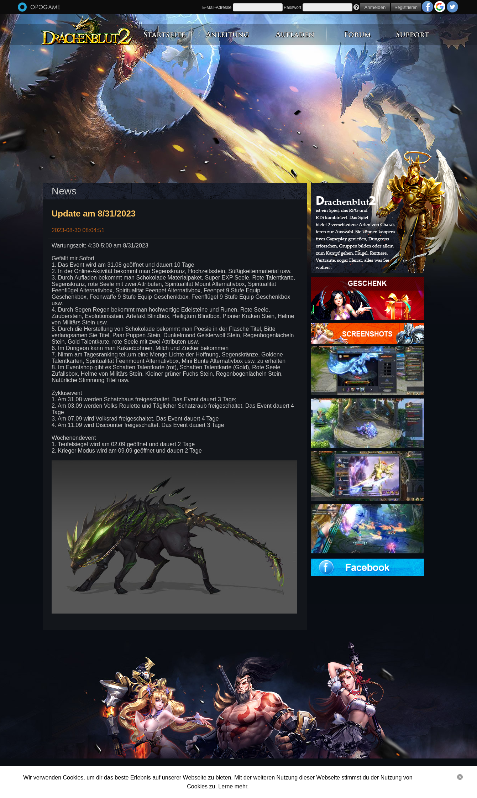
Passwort (292, 7)
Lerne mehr (232, 786)
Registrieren (406, 7)
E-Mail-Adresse (216, 7)
